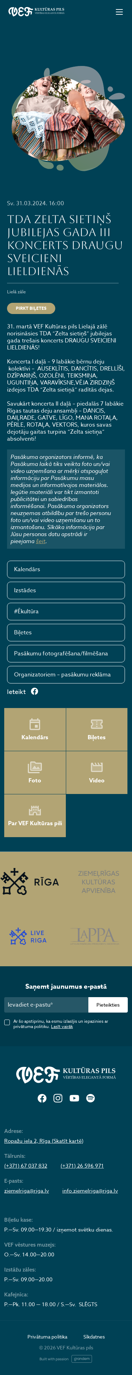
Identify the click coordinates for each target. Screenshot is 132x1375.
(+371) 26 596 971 (82, 1166)
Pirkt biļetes (31, 308)
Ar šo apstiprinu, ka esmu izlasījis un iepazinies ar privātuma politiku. (60, 1024)
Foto (35, 772)
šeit (40, 541)
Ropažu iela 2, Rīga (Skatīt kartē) (43, 1141)
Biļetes (23, 632)
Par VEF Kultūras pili (35, 816)
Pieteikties (108, 1004)
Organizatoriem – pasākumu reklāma (62, 674)
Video (97, 772)
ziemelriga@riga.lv (26, 1191)
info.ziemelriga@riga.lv (90, 1191)
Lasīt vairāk (62, 1026)
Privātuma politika (47, 1336)
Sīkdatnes (94, 1336)
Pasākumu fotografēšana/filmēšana (61, 653)
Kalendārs (27, 569)
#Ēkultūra (26, 611)
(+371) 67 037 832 (25, 1166)
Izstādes (25, 590)
